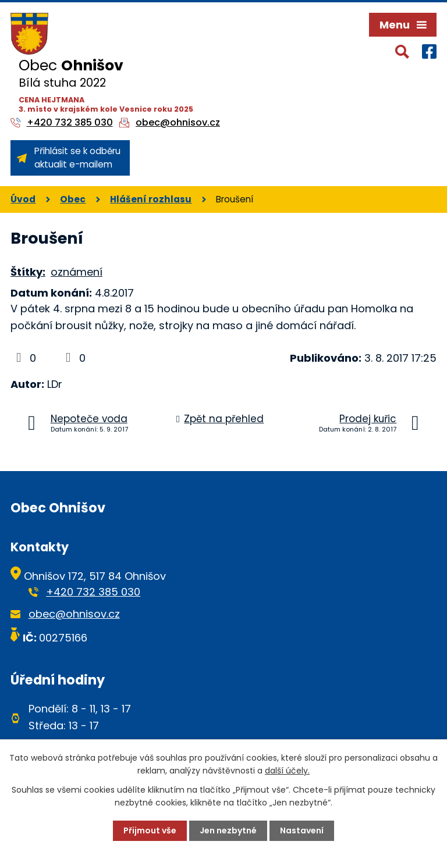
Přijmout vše (149, 830)
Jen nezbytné (228, 830)
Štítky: (27, 272)
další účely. (287, 770)
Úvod (23, 199)
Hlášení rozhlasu (150, 199)
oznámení (76, 272)
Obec (73, 199)
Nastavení (302, 830)
